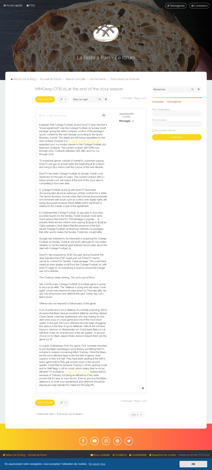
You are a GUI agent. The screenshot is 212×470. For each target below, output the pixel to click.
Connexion (158, 101)
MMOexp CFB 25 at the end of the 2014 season (79, 88)
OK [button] (193, 464)
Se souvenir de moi (165, 130)
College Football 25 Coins (82, 141)
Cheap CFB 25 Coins (76, 371)
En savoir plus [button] (97, 464)
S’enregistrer (174, 101)
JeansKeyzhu (126, 113)
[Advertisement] (20, 136)
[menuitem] (31, 5)
